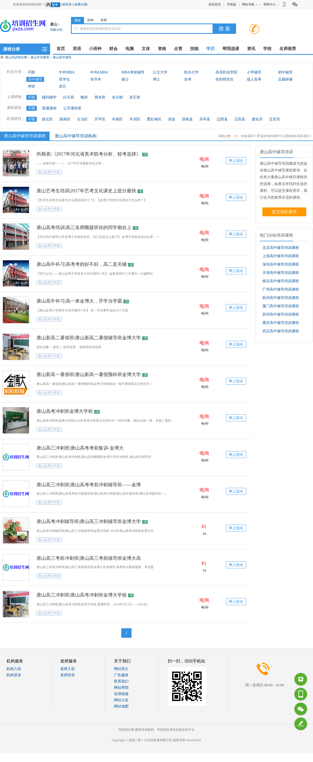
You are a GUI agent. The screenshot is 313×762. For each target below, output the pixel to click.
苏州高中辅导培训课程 (280, 314)
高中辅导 (35, 79)
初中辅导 (285, 72)
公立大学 (160, 72)
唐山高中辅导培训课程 (24, 136)
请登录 (66, 4)
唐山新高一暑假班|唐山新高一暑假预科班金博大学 (89, 374)
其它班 (134, 97)
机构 (90, 20)
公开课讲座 (72, 108)
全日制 (117, 97)
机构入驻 (14, 669)
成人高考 (254, 79)
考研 (31, 86)
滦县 (171, 119)
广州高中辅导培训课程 (280, 289)
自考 (187, 79)
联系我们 (121, 681)
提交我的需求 (284, 212)
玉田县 (239, 119)
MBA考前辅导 (133, 72)
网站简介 (121, 669)
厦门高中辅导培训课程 (280, 306)
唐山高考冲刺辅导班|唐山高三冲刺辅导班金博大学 (89, 521)
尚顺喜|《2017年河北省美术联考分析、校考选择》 (89, 154)
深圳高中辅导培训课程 (280, 264)
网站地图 (121, 706)
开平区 (99, 119)
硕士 (125, 79)
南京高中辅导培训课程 (280, 281)
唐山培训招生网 (16, 57)
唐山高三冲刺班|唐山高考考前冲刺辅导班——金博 (89, 484)
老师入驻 (67, 669)
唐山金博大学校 (49, 172)
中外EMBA (99, 72)
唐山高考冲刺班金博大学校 (65, 411)
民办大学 (191, 72)
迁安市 (274, 119)
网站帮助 (121, 688)
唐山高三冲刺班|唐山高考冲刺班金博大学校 (82, 595)
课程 (77, 20)
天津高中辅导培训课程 (280, 273)
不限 (31, 72)
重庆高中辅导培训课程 (280, 323)
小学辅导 (254, 72)
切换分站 (56, 30)
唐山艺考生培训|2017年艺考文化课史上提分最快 (86, 190)
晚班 (84, 97)
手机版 (231, 4)
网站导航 (249, 4)
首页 (61, 48)
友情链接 (121, 694)
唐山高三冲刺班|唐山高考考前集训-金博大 (80, 448)
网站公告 (121, 700)
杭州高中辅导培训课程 (280, 298)
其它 (62, 86)
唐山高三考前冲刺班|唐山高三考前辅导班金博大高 (89, 558)
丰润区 (134, 119)
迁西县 (222, 119)
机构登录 (14, 675)
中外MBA (67, 72)
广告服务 (121, 675)
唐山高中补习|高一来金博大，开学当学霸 (79, 301)
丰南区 (117, 119)
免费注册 (80, 4)
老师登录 (67, 675)
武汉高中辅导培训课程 (280, 331)
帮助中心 (269, 4)
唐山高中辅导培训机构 (76, 136)
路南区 (64, 119)
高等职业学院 (226, 72)
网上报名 (236, 161)
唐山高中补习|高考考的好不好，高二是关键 (82, 264)
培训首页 (214, 4)
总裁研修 (285, 79)
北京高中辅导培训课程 (280, 248)
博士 (156, 79)
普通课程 (49, 108)
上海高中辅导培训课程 (280, 256)
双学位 (64, 79)
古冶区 (82, 119)
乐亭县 (204, 119)
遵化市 (257, 119)
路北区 (47, 119)
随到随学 (49, 97)
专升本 (95, 79)
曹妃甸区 (154, 119)
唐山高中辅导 (62, 57)
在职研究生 (224, 79)
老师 (103, 20)
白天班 (68, 97)
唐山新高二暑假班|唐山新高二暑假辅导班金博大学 (89, 337)
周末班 (99, 97)
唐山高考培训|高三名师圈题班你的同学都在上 (84, 227)
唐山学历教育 (40, 57)
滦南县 (187, 119)
